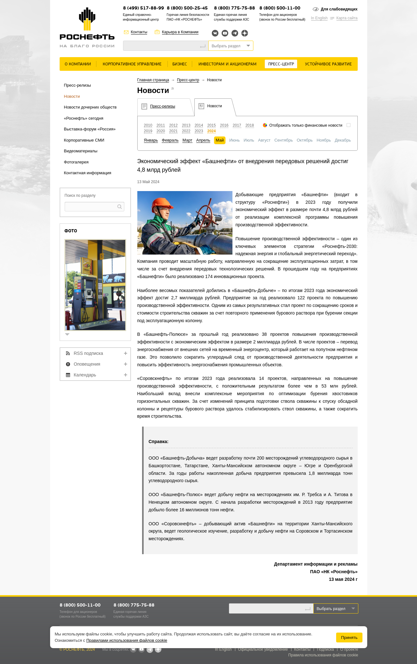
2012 (173, 125)
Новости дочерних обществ (90, 107)
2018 (249, 125)
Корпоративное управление (132, 64)
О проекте (349, 649)
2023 (199, 131)
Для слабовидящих (339, 9)
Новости (72, 96)
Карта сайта (347, 18)
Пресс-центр (281, 64)
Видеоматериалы (81, 151)
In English (319, 18)
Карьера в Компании (180, 32)
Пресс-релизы (77, 85)
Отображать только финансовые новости (305, 125)
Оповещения (87, 364)
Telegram (234, 33)
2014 (199, 125)
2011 (161, 125)
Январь (151, 140)
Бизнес (180, 64)
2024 (211, 131)
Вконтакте (215, 33)
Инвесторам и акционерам (228, 64)
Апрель (203, 140)
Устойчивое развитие (328, 64)
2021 (173, 131)
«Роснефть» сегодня (83, 118)
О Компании (78, 64)
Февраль (170, 140)
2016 (224, 125)
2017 (237, 125)
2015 (211, 125)
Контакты (139, 32)
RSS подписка (88, 353)
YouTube (225, 33)
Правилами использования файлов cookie (126, 640)
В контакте (133, 649)
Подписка (325, 649)
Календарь (85, 374)
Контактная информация (87, 172)
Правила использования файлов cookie (323, 655)
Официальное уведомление (263, 649)
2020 (161, 131)
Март (187, 140)
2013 (186, 125)
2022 (186, 131)
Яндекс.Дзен (244, 33)
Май (220, 140)
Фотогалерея (76, 162)
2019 (148, 131)
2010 (148, 125)
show (69, 335)
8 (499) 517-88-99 (143, 8)
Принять (349, 637)
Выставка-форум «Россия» (90, 129)
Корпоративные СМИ (84, 140)
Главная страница (153, 80)
